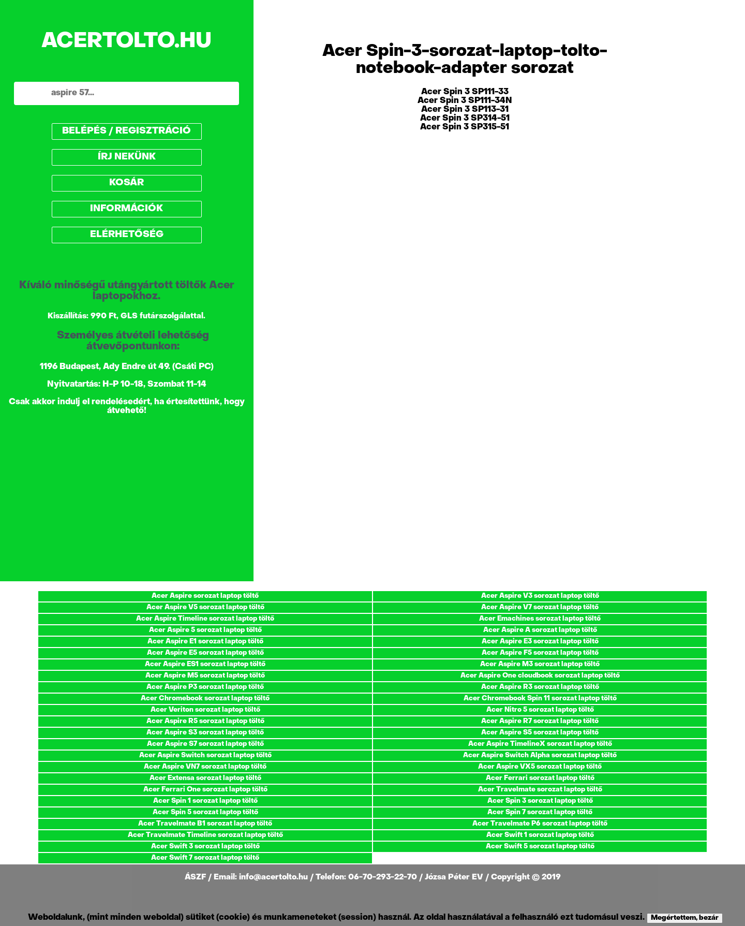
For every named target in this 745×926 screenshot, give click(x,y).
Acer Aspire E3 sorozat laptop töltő (540, 641)
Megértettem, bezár (685, 918)
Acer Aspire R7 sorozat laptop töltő (540, 721)
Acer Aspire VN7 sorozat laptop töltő (205, 766)
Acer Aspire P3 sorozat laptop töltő (205, 687)
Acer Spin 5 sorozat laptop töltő (205, 812)
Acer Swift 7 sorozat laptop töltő (205, 858)
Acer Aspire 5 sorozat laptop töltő (205, 630)
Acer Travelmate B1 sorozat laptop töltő (205, 823)
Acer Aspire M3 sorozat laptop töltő (540, 664)
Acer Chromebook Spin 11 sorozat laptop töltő (540, 698)
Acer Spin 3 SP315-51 (464, 127)
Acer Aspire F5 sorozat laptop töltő (540, 653)
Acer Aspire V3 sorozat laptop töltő (540, 596)
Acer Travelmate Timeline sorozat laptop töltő (205, 835)
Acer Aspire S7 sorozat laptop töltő (205, 744)
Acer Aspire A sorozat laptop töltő (540, 630)
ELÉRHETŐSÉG (126, 234)
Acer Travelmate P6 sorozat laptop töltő (539, 823)
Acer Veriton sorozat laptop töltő (205, 710)
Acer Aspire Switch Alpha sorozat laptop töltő (540, 755)
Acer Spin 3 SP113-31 (465, 110)
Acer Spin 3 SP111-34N (465, 101)
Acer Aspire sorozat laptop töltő (205, 596)
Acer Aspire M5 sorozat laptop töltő (205, 675)
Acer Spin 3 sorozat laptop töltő (540, 801)
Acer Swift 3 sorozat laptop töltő (205, 846)
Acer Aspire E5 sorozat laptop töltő (205, 653)
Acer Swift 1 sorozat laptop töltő (540, 835)
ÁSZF (196, 877)
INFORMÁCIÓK (126, 208)
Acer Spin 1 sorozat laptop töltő (205, 801)
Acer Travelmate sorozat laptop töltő (540, 789)
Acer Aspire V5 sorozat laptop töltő (205, 607)
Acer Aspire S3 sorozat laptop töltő (205, 732)
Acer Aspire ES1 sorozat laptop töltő (205, 664)
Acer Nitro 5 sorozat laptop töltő (540, 710)
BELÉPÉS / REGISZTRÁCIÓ (126, 131)
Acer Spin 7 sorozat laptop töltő (539, 812)
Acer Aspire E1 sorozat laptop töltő (205, 641)
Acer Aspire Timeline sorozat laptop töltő (205, 618)
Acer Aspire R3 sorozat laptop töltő (540, 687)
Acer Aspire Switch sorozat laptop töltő (205, 755)
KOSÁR (126, 183)
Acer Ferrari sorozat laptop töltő (540, 778)
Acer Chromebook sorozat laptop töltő (205, 698)
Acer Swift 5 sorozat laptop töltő (540, 846)
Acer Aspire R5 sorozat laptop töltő (205, 721)
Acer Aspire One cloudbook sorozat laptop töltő (540, 675)
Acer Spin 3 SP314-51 (465, 118)
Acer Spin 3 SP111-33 (465, 92)
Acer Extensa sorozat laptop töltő (205, 778)
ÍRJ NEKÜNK (127, 157)
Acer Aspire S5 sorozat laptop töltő (540, 732)
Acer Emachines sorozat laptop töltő (540, 618)
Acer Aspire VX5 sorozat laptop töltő (540, 766)
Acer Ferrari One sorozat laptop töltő (205, 789)
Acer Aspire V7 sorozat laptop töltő (540, 607)
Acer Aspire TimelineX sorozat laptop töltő (540, 744)
